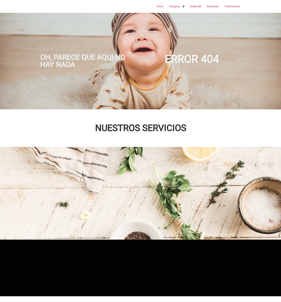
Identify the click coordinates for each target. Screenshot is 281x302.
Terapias (174, 6)
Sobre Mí (195, 6)
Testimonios (232, 6)
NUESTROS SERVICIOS (140, 128)
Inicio (160, 6)
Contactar (213, 6)
